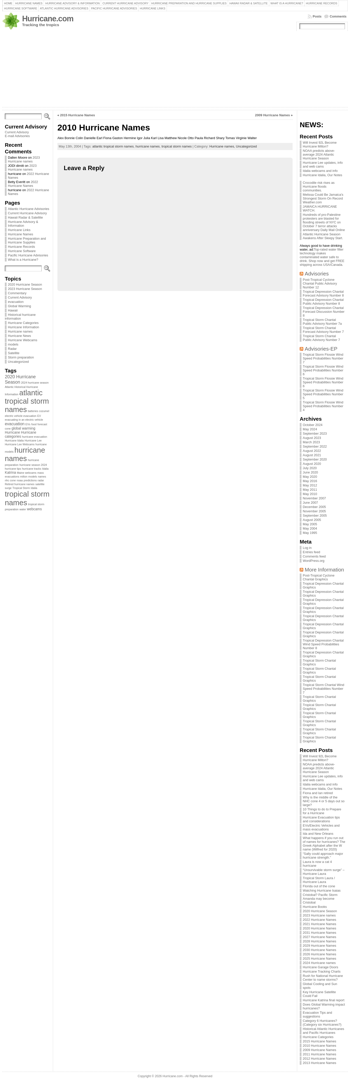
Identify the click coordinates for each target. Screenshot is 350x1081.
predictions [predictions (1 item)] (30, 480)
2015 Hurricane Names (77, 115)
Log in (307, 548)
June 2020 (310, 472)
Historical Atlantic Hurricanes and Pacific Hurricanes (323, 1031)
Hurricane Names (20, 234)
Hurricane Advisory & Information (23, 223)
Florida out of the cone (319, 886)
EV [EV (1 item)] (39, 415)
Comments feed (314, 556)
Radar (12, 349)
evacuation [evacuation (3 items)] (15, 423)
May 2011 (310, 490)
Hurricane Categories (23, 323)
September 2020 (315, 459)
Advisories (317, 273)
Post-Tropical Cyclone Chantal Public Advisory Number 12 (320, 283)
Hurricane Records (21, 247)
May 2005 (310, 524)
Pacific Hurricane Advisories (28, 255)
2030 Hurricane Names (319, 950)
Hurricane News (19, 336)
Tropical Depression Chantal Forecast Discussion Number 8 (323, 311)
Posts (317, 16)
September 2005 (315, 515)
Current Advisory (17, 132)
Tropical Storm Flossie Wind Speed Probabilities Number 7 (323, 358)
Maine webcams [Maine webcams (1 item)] (26, 472)
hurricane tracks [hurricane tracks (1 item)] (31, 468)
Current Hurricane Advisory (27, 213)
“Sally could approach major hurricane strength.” (323, 855)
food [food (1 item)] (34, 424)
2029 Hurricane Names (319, 945)
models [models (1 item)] (32, 476)
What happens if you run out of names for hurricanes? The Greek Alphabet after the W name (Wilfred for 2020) (324, 843)
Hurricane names (20, 331)
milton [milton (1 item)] (23, 476)
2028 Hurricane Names (319, 941)
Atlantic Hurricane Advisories (28, 209)
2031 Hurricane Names (319, 933)
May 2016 (310, 481)
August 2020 (312, 464)
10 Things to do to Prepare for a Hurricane (322, 811)
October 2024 (313, 425)
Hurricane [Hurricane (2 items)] (12, 432)
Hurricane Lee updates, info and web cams (323, 164)
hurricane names (147, 146)
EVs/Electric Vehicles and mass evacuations (321, 827)
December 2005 (314, 507)
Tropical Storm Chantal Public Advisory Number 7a (322, 321)
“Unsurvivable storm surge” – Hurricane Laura (323, 872)
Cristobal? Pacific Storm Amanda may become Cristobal (320, 898)
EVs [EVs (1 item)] (27, 424)
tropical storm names (177, 146)
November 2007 (314, 498)
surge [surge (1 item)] (8, 487)
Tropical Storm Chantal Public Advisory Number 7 (321, 338)
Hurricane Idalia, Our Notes (322, 175)
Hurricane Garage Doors (320, 967)
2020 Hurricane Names (319, 928)
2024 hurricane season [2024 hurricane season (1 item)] (35, 382)
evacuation (16, 302)
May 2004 (310, 528)
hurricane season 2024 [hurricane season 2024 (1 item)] (33, 464)
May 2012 (310, 485)
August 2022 (312, 451)
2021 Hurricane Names (319, 924)
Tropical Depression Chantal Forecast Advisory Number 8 (323, 293)
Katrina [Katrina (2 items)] (10, 472)
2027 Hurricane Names (319, 937)
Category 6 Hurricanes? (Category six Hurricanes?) (322, 1022)
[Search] (23, 116)
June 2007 (310, 502)
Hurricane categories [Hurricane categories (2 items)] (20, 434)
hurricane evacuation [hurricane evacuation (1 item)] (34, 436)
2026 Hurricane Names (319, 954)
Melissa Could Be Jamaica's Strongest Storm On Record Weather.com (323, 198)
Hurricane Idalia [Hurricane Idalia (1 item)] (14, 440)
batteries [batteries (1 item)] (33, 411)
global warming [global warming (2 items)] (23, 428)
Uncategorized (18, 362)
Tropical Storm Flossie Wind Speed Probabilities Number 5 (323, 394)
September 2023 (315, 433)
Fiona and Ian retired (318, 793)
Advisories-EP (321, 349)
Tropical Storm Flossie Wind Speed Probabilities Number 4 (323, 406)
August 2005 (312, 520)
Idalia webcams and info (320, 171)
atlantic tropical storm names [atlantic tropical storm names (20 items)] (27, 401)
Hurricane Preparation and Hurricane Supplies (27, 240)
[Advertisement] (175, 69)
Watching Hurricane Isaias (322, 890)
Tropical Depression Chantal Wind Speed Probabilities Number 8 (323, 644)
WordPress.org (313, 561)
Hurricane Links (19, 230)
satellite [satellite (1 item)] (39, 484)
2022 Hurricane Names (23, 184)
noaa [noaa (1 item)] (20, 480)
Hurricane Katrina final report (323, 1000)
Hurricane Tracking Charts (322, 971)
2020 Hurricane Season (25, 284)
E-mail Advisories (17, 136)
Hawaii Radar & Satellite (25, 217)
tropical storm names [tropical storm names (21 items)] (27, 498)
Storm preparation (21, 357)
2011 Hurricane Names (319, 1054)
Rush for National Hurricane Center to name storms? (323, 977)
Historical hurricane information (20, 316)
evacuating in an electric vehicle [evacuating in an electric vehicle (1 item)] (24, 419)
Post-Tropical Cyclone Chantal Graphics (319, 577)
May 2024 (310, 429)
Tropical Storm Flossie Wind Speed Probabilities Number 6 (323, 370)
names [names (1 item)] (42, 476)
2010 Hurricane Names (319, 1045)
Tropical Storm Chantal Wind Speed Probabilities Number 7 (323, 688)
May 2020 (310, 477)
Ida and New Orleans (318, 834)
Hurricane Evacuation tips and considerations (321, 819)
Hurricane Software (22, 251)
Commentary (17, 293)
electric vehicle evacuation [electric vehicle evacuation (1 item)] (20, 415)
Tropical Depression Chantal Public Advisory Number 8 (323, 301)
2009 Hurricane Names (272, 115)
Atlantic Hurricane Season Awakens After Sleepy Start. (323, 236)
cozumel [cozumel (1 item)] (44, 411)
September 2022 (315, 446)
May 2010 (310, 494)
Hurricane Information (23, 327)
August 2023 (312, 438)
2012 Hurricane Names (319, 1058)
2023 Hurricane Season (25, 289)
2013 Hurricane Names (319, 1063)
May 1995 (310, 533)
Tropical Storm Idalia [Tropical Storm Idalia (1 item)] (24, 487)
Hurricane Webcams (22, 340)
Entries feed (311, 552)
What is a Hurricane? (23, 259)
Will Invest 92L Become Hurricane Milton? (320, 144)
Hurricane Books (315, 907)
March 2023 (311, 442)
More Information (324, 569)
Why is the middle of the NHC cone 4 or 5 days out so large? (323, 801)
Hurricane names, (222, 146)
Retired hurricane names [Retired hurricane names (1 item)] (20, 484)
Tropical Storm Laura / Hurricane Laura (319, 880)
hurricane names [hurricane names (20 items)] (25, 454)
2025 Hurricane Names (319, 958)
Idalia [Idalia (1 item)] (45, 468)
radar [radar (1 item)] (41, 480)
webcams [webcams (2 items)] (34, 509)
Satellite (14, 353)
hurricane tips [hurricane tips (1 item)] (13, 468)
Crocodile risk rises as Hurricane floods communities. (319, 186)
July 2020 (310, 468)
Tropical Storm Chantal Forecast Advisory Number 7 (323, 330)
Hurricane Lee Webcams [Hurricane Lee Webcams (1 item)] (20, 444)
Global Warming (19, 306)
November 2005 (314, 511)
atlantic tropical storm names (113, 146)
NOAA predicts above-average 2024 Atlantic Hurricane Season (319, 154)
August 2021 (312, 455)
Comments (338, 16)
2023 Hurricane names (24, 159)
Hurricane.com (47, 18)
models (13, 344)
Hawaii (13, 310)
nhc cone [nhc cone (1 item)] (10, 480)
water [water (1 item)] (22, 509)
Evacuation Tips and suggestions (317, 1014)
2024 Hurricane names (319, 963)
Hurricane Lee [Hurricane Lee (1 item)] (33, 440)
